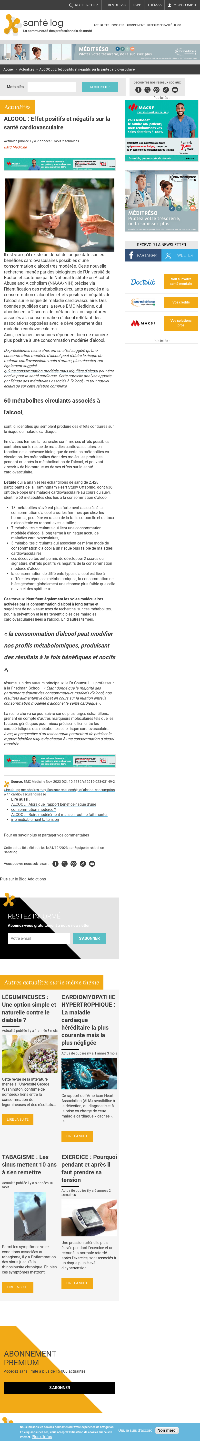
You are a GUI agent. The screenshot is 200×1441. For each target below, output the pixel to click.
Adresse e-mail (21, 930)
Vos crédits (181, 302)
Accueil (8, 69)
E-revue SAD (115, 5)
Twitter (148, 89)
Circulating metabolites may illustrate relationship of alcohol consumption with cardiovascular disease (59, 792)
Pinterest (157, 89)
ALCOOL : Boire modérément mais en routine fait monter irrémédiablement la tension (59, 817)
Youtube (92, 863)
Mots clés (15, 86)
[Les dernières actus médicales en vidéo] (161, 403)
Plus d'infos (42, 1436)
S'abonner (89, 938)
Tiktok (166, 89)
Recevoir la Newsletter (161, 244)
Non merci (167, 1430)
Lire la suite (18, 1119)
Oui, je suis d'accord (135, 1430)
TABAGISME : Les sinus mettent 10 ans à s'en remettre (29, 1165)
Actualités (101, 25)
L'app (137, 5)
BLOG (177, 25)
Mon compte (185, 5)
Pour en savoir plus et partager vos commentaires (46, 835)
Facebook (139, 89)
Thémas (154, 5)
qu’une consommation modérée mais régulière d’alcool (51, 371)
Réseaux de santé (159, 25)
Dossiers (117, 25)
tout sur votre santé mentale (181, 281)
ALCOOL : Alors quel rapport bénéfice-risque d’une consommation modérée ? (53, 807)
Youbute (175, 89)
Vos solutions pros (180, 323)
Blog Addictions (32, 879)
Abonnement (136, 25)
